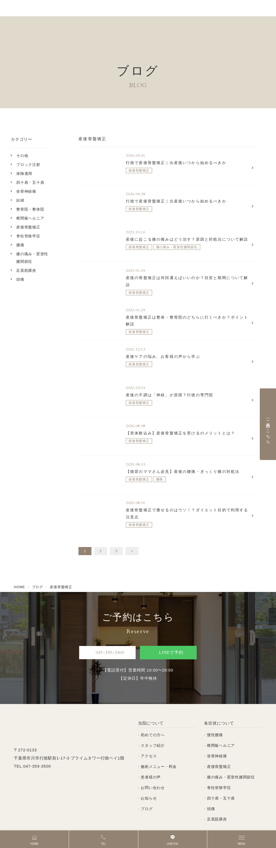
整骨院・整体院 (30, 209)
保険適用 (24, 173)
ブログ (147, 794)
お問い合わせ (153, 773)
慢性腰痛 (215, 720)
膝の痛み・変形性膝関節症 (32, 258)
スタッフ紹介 (153, 731)
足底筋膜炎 (26, 270)
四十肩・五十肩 (30, 182)
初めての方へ (153, 720)
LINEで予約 (165, 638)
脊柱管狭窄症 (28, 236)
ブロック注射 (28, 164)
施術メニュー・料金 (159, 752)
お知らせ (149, 783)
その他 (22, 155)
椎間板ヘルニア (30, 218)
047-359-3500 (107, 638)
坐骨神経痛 (26, 191)
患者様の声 (151, 762)
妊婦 (20, 200)
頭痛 (20, 279)
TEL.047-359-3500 (32, 751)
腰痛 (20, 245)
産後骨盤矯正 (28, 227)
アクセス (149, 741)
